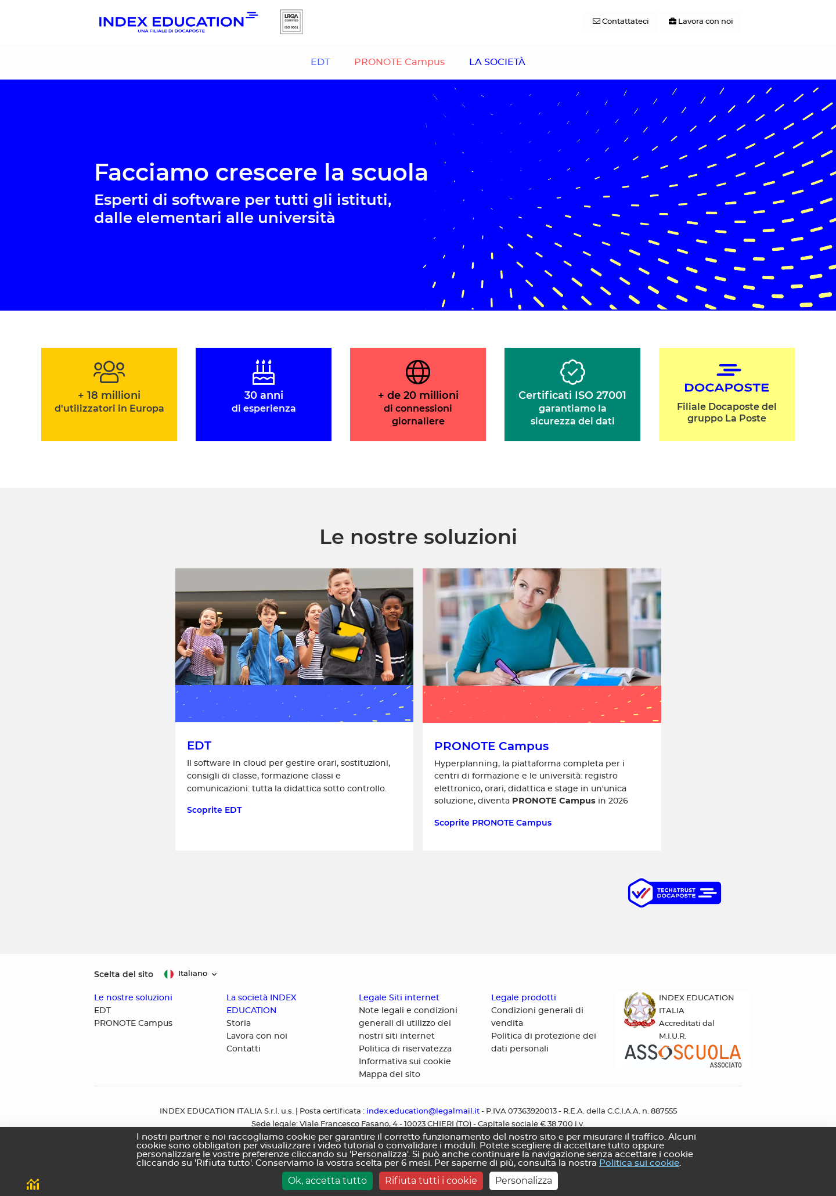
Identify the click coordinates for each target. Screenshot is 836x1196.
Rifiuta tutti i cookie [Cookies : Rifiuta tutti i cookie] (431, 1180)
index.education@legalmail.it (423, 1111)
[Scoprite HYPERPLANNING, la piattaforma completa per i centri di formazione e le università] (542, 709)
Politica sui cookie (639, 1163)
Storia (238, 1024)
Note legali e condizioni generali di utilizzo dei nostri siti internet (408, 1023)
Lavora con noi (256, 1036)
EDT (320, 62)
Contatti (243, 1049)
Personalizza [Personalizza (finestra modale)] (523, 1180)
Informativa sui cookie (405, 1062)
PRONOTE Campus (399, 62)
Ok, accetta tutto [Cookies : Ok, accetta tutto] (327, 1180)
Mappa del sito (389, 1075)
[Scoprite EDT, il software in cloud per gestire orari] (294, 709)
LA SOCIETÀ (497, 62)
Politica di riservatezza (405, 1049)
